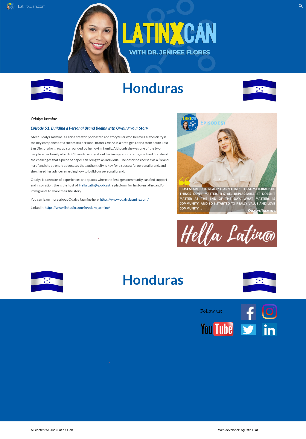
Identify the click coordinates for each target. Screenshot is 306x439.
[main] (153, 88)
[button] (301, 6)
